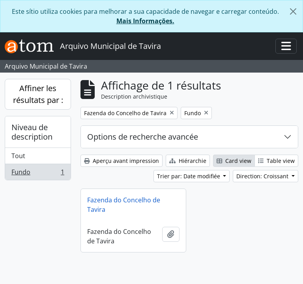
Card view (234, 160)
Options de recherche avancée (142, 136)
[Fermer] (293, 11)
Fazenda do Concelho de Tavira (123, 205)
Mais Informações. (145, 21)
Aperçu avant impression (121, 160)
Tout (18, 155)
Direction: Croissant (263, 176)
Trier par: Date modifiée (189, 176)
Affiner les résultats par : (38, 94)
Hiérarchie (187, 160)
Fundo (37, 173)
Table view (276, 160)
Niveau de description (31, 132)
